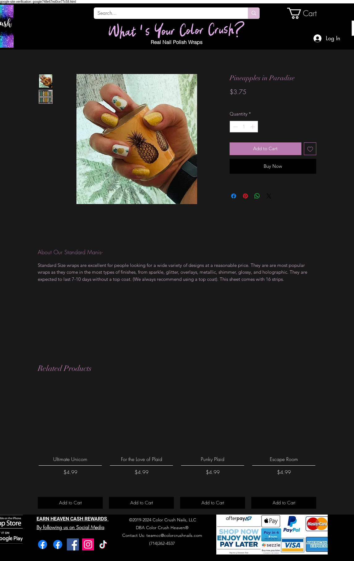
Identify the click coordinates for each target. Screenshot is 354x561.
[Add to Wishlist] (310, 148)
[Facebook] (43, 544)
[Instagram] (88, 544)
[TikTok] (103, 544)
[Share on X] (269, 196)
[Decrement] (235, 127)
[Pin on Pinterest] (245, 196)
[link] (308, 13)
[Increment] (253, 127)
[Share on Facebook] (233, 196)
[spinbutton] (244, 127)
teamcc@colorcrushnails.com (174, 535)
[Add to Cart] (70, 503)
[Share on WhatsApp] (257, 196)
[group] (177, 447)
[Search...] (166, 13)
